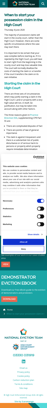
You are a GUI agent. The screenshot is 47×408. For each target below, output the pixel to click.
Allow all (23, 242)
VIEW (5, 264)
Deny (23, 249)
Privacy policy (23, 372)
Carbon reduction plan (23, 380)
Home (10, 309)
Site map (23, 388)
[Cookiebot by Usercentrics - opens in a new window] (33, 157)
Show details (33, 234)
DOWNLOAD (9, 299)
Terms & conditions (23, 384)
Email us (23, 368)
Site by (24, 401)
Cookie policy (23, 376)
